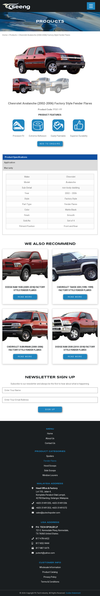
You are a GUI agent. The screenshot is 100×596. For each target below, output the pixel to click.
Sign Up (50, 409)
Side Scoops (50, 470)
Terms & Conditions (50, 582)
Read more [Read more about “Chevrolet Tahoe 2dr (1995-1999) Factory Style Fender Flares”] (75, 297)
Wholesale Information (50, 567)
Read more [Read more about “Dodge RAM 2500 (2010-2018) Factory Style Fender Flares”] (75, 357)
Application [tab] (9, 162)
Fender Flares (50, 461)
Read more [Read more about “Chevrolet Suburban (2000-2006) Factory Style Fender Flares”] (25, 357)
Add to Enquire (50, 144)
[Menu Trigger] (91, 6)
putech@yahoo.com (45, 553)
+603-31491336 (59, 503)
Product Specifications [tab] (16, 157)
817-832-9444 (42, 543)
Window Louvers (50, 475)
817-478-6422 (42, 538)
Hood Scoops (50, 466)
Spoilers (50, 456)
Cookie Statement (73, 593)
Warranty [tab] (8, 168)
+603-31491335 (43, 503)
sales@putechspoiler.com (48, 512)
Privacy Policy (50, 577)
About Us (50, 438)
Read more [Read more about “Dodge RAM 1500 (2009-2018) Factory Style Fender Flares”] (25, 297)
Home (50, 433)
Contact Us (50, 443)
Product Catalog (50, 572)
